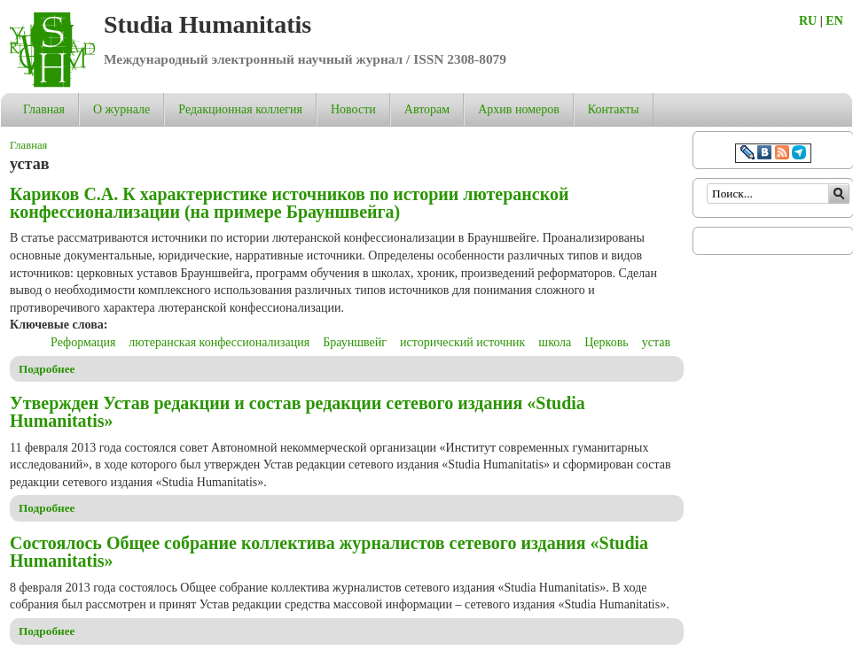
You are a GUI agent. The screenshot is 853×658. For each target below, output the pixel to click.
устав (656, 342)
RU (808, 20)
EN (834, 20)
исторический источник (462, 342)
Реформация (83, 342)
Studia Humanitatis (207, 24)
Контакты (613, 109)
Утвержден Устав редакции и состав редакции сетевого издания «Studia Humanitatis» (297, 411)
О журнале (121, 109)
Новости (353, 109)
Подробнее (47, 368)
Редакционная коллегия (240, 109)
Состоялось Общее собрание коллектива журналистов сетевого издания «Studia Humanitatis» (329, 551)
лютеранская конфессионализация (219, 342)
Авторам (427, 109)
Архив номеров (519, 109)
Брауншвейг (355, 342)
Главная (44, 109)
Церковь (606, 342)
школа (554, 342)
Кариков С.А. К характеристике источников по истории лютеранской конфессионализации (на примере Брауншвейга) (289, 202)
